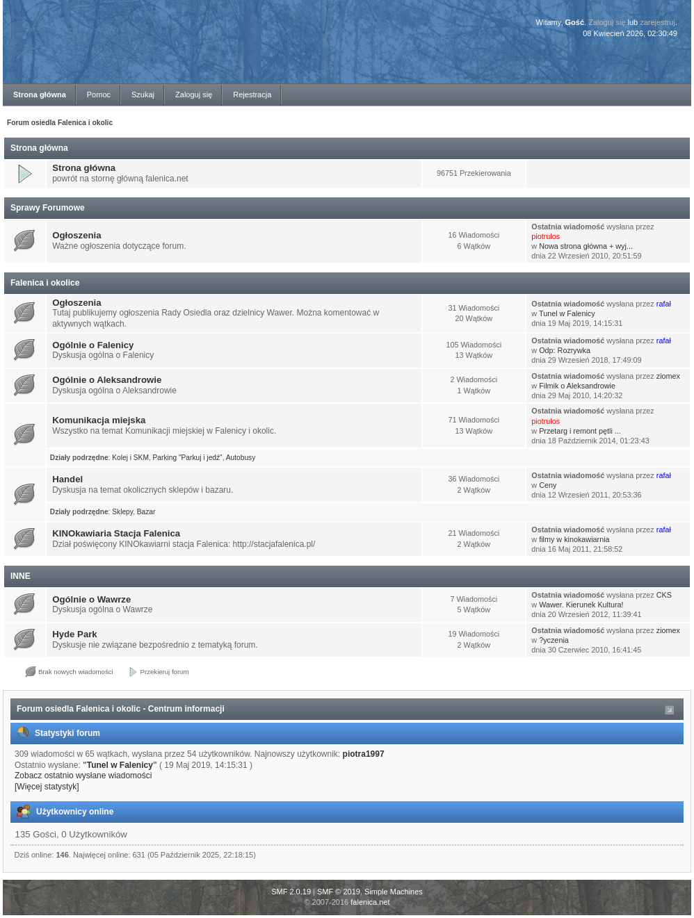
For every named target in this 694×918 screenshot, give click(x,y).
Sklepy (122, 512)
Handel (67, 479)
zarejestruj (657, 22)
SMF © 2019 (338, 891)
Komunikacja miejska (98, 420)
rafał (663, 304)
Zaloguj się (606, 22)
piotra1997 (364, 754)
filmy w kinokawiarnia (574, 539)
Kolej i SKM (130, 457)
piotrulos (545, 236)
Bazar (146, 512)
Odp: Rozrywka (564, 350)
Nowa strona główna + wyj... (586, 246)
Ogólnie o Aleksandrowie (106, 380)
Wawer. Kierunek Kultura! (581, 604)
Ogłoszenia (76, 235)
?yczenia (554, 640)
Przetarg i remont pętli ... (580, 431)
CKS (664, 595)
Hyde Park (74, 634)
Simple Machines (393, 891)
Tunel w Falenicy (567, 313)
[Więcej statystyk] (47, 787)
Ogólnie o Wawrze (91, 599)
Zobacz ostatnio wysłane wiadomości (83, 775)
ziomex (668, 376)
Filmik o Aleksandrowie (577, 386)
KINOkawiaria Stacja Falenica (116, 533)
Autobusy (240, 457)
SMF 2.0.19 (291, 891)
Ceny (547, 485)
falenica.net (369, 902)
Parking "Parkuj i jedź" (188, 457)
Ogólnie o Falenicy (93, 345)
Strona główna (83, 168)
